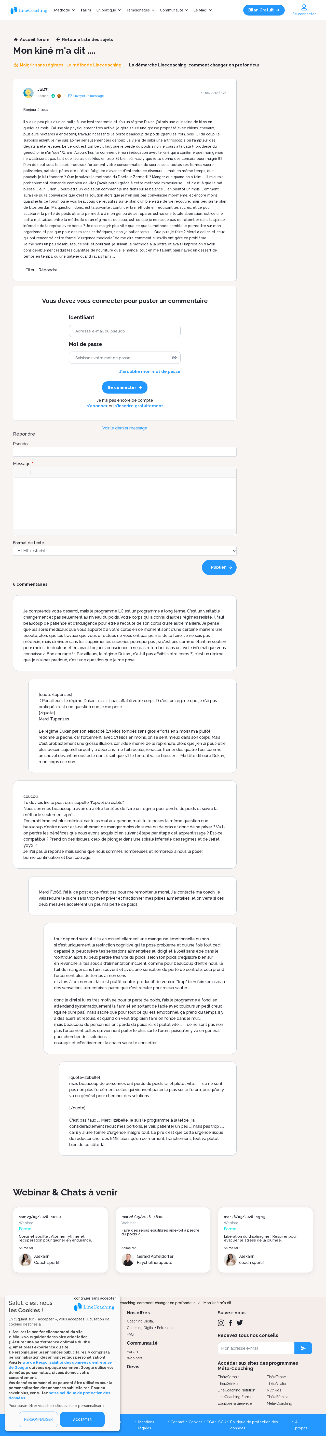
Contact (178, 1422)
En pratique (106, 10)
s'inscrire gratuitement (139, 405)
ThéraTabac (276, 1377)
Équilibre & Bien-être (235, 1403)
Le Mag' (200, 10)
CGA (210, 1422)
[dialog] (62, 1363)
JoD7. (42, 89)
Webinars (134, 1358)
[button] (19, 472)
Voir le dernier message (124, 428)
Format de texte (28, 542)
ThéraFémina (277, 1397)
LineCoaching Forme (235, 1397)
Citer (29, 270)
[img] (174, 357)
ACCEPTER (82, 1419)
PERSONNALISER (38, 1419)
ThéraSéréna (228, 1384)
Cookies (195, 1422)
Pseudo (20, 443)
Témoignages (138, 10)
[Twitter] (239, 1322)
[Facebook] (230, 1323)
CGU (222, 1422)
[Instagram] (221, 1323)
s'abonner (97, 405)
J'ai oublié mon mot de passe (150, 371)
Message (22, 463)
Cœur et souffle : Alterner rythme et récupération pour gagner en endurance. (55, 1238)
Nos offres (138, 1312)
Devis (133, 1366)
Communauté (171, 10)
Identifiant (81, 317)
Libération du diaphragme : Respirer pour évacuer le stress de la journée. (260, 1238)
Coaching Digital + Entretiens (150, 1328)
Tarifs (85, 10)
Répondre (48, 270)
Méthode (62, 10)
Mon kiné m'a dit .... (219, 1303)
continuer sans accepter (95, 1298)
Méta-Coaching (279, 1403)
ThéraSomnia (228, 1377)
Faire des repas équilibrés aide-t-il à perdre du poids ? (160, 1232)
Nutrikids (274, 1390)
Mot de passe (85, 344)
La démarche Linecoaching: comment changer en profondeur (142, 1303)
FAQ (130, 1334)
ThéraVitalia (276, 1384)
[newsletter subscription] (303, 1348)
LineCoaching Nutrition (236, 1390)
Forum (132, 1351)
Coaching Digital (140, 1321)
